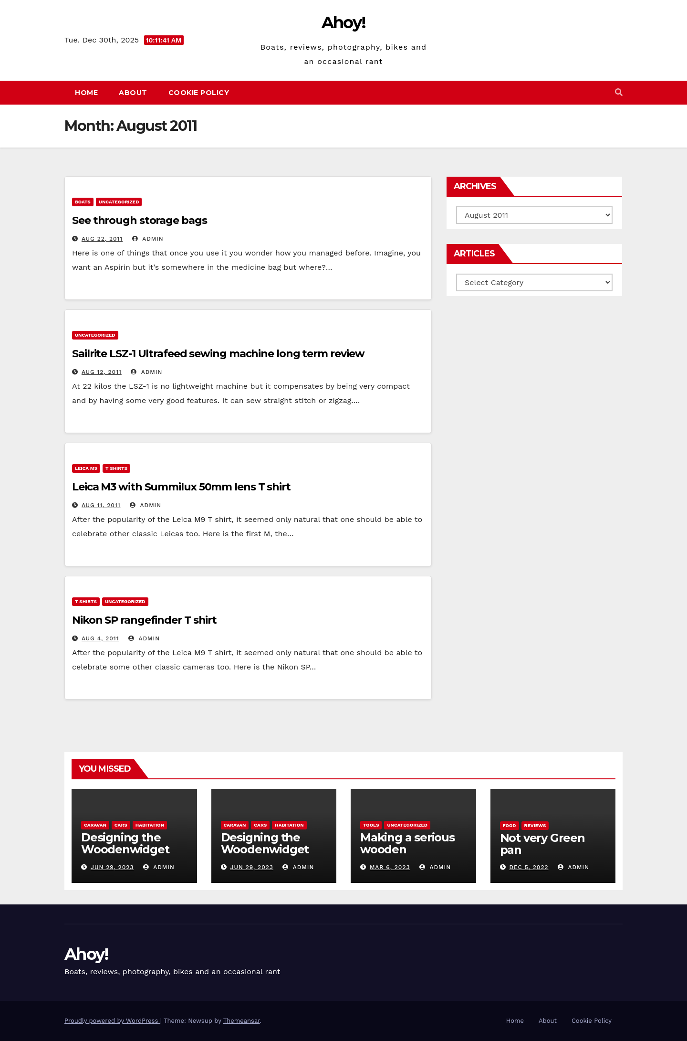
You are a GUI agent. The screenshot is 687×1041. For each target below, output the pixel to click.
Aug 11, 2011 (101, 505)
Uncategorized (119, 201)
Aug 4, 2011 (100, 638)
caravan (95, 825)
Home (86, 92)
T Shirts (116, 468)
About (133, 92)
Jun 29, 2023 (112, 867)
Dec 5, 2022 (528, 867)
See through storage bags (139, 220)
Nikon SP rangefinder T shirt (144, 620)
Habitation (149, 825)
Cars (120, 825)
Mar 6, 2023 (390, 867)
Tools (371, 825)
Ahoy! (344, 22)
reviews (535, 825)
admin (148, 238)
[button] (619, 92)
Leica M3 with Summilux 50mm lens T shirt (181, 486)
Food (509, 825)
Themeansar (241, 1020)
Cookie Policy (198, 92)
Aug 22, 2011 (102, 238)
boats (83, 201)
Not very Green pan (542, 844)
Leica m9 (86, 468)
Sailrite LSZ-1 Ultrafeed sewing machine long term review (218, 353)
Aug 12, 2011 (102, 372)
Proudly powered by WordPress (112, 1020)
